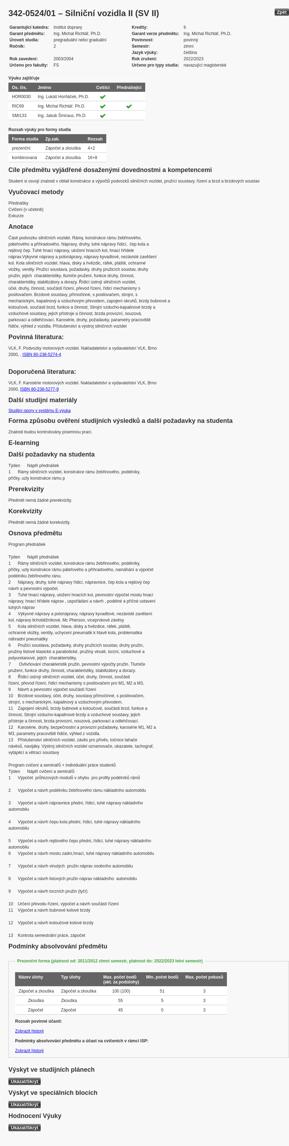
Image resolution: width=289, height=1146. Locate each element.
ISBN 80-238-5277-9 (39, 389)
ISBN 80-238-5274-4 (41, 354)
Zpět (282, 12)
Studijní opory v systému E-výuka (39, 410)
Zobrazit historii (29, 1031)
